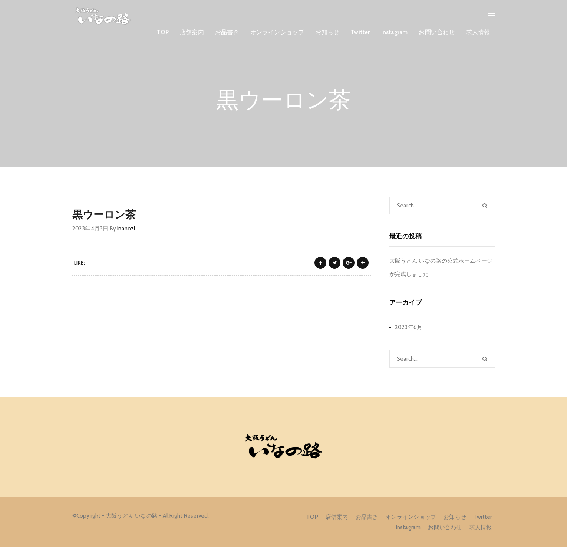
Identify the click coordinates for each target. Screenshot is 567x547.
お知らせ (327, 32)
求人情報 (478, 32)
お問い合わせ (437, 32)
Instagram (394, 32)
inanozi (126, 228)
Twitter (360, 32)
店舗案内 (192, 32)
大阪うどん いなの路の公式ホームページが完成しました (441, 268)
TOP (162, 32)
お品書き (227, 32)
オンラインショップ (277, 32)
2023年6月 (409, 327)
